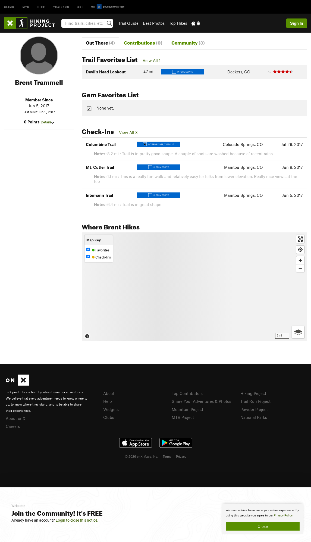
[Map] (194, 286)
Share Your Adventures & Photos (201, 401)
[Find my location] (300, 250)
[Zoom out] (300, 268)
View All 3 (128, 132)
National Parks (253, 417)
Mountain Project (187, 409)
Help (107, 401)
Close (262, 526)
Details (47, 122)
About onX (15, 418)
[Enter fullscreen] (300, 239)
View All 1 (152, 60)
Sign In (296, 23)
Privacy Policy (283, 515)
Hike (41, 6)
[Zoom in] (300, 260)
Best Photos (154, 23)
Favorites (97, 250)
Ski (80, 6)
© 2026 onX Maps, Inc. (141, 456)
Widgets (111, 409)
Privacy (181, 456)
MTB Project (183, 417)
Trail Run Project (255, 401)
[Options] (298, 332)
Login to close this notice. (77, 520)
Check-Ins (98, 257)
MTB (26, 6)
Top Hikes (178, 23)
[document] (263, 519)
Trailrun (61, 6)
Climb (9, 6)
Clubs (108, 417)
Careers (13, 426)
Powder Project (254, 409)
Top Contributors (187, 393)
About (108, 393)
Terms (167, 456)
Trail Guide (128, 23)
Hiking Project (253, 393)
